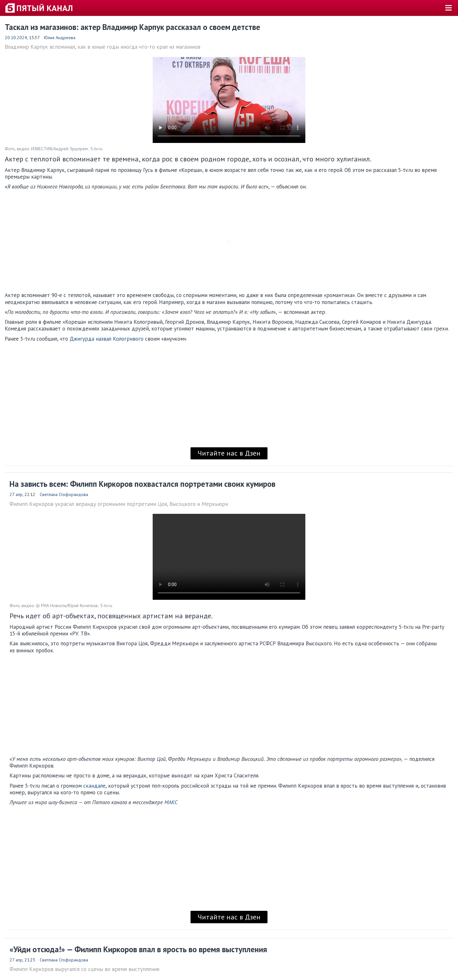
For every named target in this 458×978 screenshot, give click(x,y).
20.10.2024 (16, 37)
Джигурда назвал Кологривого (106, 338)
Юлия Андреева (59, 37)
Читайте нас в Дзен (229, 453)
